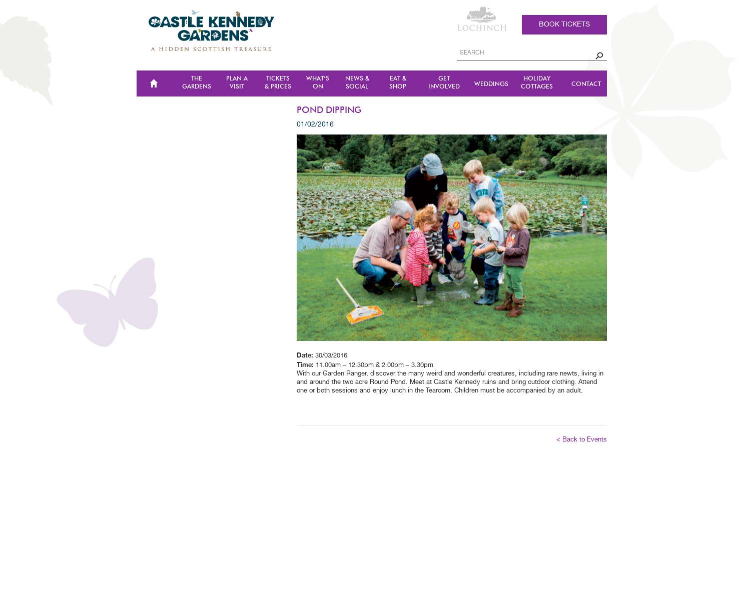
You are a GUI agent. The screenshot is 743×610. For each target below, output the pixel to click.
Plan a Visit (237, 83)
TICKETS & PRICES (278, 83)
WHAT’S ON (317, 83)
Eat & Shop (397, 83)
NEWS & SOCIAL (357, 83)
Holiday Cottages (537, 83)
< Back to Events (581, 439)
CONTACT (586, 84)
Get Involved (444, 83)
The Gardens (196, 83)
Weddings (491, 84)
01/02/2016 (315, 124)
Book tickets (564, 24)
